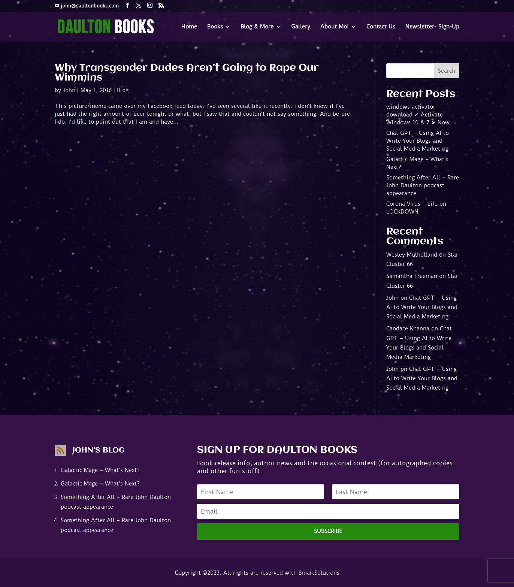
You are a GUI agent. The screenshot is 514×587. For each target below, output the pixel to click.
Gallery (300, 27)
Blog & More (257, 27)
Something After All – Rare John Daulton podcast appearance (422, 185)
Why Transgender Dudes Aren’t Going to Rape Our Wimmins (187, 73)
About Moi (334, 27)
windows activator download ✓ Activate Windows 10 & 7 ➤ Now (418, 114)
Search (446, 70)
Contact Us (380, 27)
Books (215, 27)
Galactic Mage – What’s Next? (100, 470)
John (69, 90)
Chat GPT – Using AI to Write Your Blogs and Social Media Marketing (417, 141)
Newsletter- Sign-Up (432, 27)
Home (189, 27)
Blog (122, 90)
